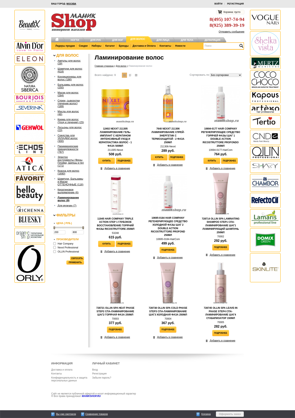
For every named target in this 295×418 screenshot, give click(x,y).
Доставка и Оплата (144, 45)
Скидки (83, 45)
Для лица (163, 40)
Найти (241, 45)
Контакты (165, 45)
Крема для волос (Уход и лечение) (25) (71, 121)
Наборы (96, 45)
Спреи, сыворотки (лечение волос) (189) (69, 103)
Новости (180, 45)
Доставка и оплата (62, 369)
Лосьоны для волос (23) (70, 129)
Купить (106, 161)
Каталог (110, 45)
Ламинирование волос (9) (68, 199)
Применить (75, 262)
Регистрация (235, 3)
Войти (218, 3)
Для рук (95, 40)
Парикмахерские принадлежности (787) (68, 149)
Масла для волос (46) (68, 113)
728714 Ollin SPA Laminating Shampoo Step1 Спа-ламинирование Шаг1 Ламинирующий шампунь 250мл (220, 225)
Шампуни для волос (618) (70, 70)
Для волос (137, 39)
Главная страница (104, 66)
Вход (95, 369)
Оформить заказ (230, 414)
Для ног (117, 40)
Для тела (187, 40)
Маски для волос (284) (68, 94)
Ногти (75, 40)
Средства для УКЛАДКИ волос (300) (68, 138)
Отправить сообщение (231, 31)
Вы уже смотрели (66, 414)
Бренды (124, 45)
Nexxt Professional (68, 247)
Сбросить (77, 258)
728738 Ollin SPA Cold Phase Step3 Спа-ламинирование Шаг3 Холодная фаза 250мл (168, 311)
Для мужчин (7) (67, 205)
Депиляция (212, 40)
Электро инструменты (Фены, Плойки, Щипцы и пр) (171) (71, 161)
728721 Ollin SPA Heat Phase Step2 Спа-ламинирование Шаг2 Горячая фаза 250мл (115, 311)
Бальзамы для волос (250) (70, 86)
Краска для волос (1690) (68, 172)
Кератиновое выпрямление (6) (68, 191)
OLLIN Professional (68, 251)
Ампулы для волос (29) (69, 62)
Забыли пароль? (101, 377)
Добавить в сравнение (117, 168)
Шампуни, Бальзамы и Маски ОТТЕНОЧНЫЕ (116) (70, 181)
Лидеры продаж (65, 45)
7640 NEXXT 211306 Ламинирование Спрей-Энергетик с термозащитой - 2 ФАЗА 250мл (167, 135)
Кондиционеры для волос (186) (69, 78)
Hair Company (65, 243)
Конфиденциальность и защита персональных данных (69, 379)
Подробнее (124, 161)
